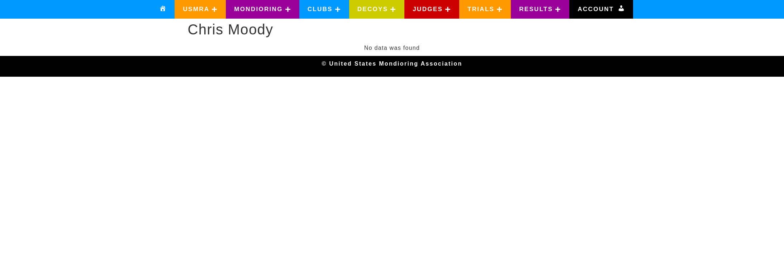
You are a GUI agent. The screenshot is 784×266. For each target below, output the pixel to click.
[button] (200, 9)
